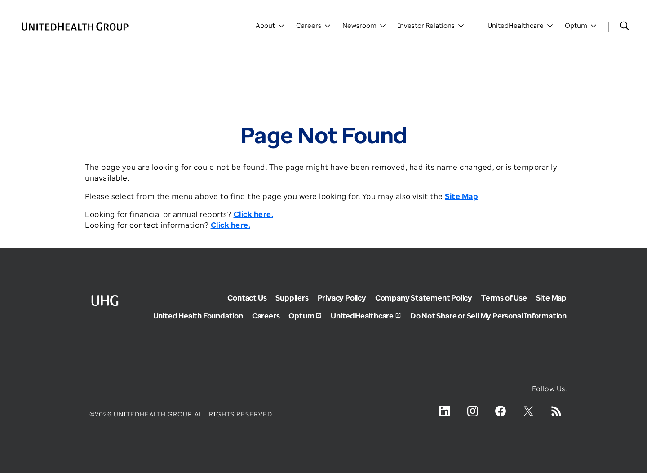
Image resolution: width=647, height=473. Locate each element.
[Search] (624, 25)
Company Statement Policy (423, 297)
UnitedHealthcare (362, 315)
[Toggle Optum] (581, 27)
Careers (266, 315)
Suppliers (291, 297)
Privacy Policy (342, 297)
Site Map (551, 297)
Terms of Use (504, 297)
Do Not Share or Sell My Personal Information (488, 315)
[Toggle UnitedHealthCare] (520, 27)
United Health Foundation (198, 315)
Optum (301, 315)
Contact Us (246, 297)
